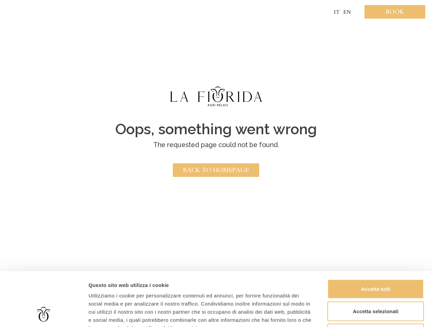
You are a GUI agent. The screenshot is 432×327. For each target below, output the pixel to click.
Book (395, 12)
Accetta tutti (375, 238)
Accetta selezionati (375, 260)
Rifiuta (376, 282)
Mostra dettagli (355, 314)
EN (347, 12)
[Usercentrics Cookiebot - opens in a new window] (43, 314)
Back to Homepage (216, 170)
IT (337, 12)
